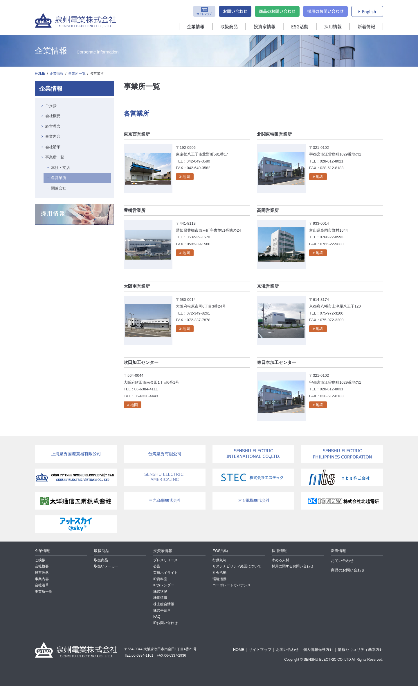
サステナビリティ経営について (236, 566)
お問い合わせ (235, 11)
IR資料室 (160, 579)
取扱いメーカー (106, 566)
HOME (40, 74)
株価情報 (160, 598)
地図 (186, 176)
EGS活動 (220, 551)
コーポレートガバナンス (231, 585)
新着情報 (366, 26)
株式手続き (162, 610)
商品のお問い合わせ (277, 11)
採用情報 (333, 26)
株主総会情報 (163, 604)
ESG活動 (299, 26)
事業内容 (52, 136)
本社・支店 (60, 167)
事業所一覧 (77, 74)
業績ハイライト (165, 573)
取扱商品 (229, 26)
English (369, 11)
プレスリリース (165, 560)
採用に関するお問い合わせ (293, 566)
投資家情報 (264, 26)
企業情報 (195, 26)
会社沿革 (52, 147)
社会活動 (219, 573)
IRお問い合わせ (165, 623)
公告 (156, 566)
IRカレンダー (163, 585)
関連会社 (58, 188)
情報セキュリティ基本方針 (360, 649)
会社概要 (52, 116)
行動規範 (219, 560)
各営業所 (58, 178)
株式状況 (160, 591)
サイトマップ (260, 649)
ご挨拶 (51, 105)
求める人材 (280, 560)
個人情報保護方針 (318, 649)
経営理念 (52, 126)
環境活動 (219, 579)
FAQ (156, 616)
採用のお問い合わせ (325, 11)
